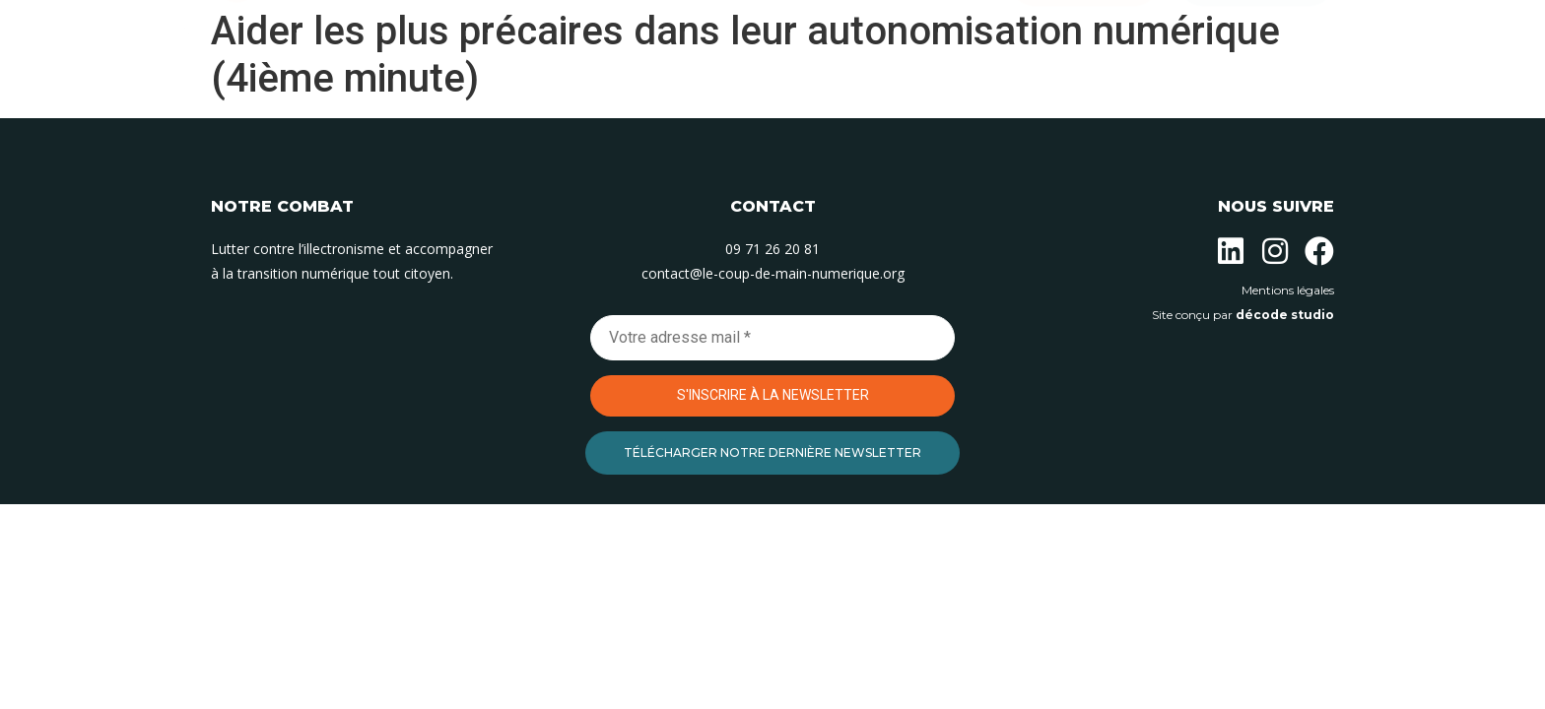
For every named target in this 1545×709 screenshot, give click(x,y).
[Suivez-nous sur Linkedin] (1230, 251)
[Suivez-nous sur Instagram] (1275, 251)
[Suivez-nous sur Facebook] (1319, 251)
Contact (938, 86)
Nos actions (652, 86)
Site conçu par (1243, 314)
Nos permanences (801, 86)
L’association (518, 86)
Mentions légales (1288, 290)
